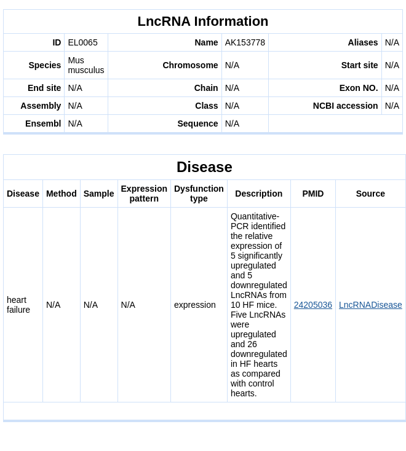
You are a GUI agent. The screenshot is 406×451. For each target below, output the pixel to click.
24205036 (313, 305)
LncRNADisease (370, 305)
